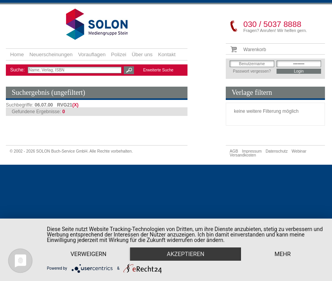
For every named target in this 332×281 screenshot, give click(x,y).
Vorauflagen (91, 54)
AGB (234, 151)
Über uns (142, 54)
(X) (75, 105)
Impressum (252, 151)
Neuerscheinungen (51, 54)
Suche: (18, 70)
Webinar (299, 151)
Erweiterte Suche (158, 70)
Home (17, 54)
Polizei (118, 54)
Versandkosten (243, 155)
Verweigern (89, 254)
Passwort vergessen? (252, 71)
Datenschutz (277, 151)
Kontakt (167, 54)
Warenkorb (254, 49)
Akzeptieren (185, 254)
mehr (283, 254)
